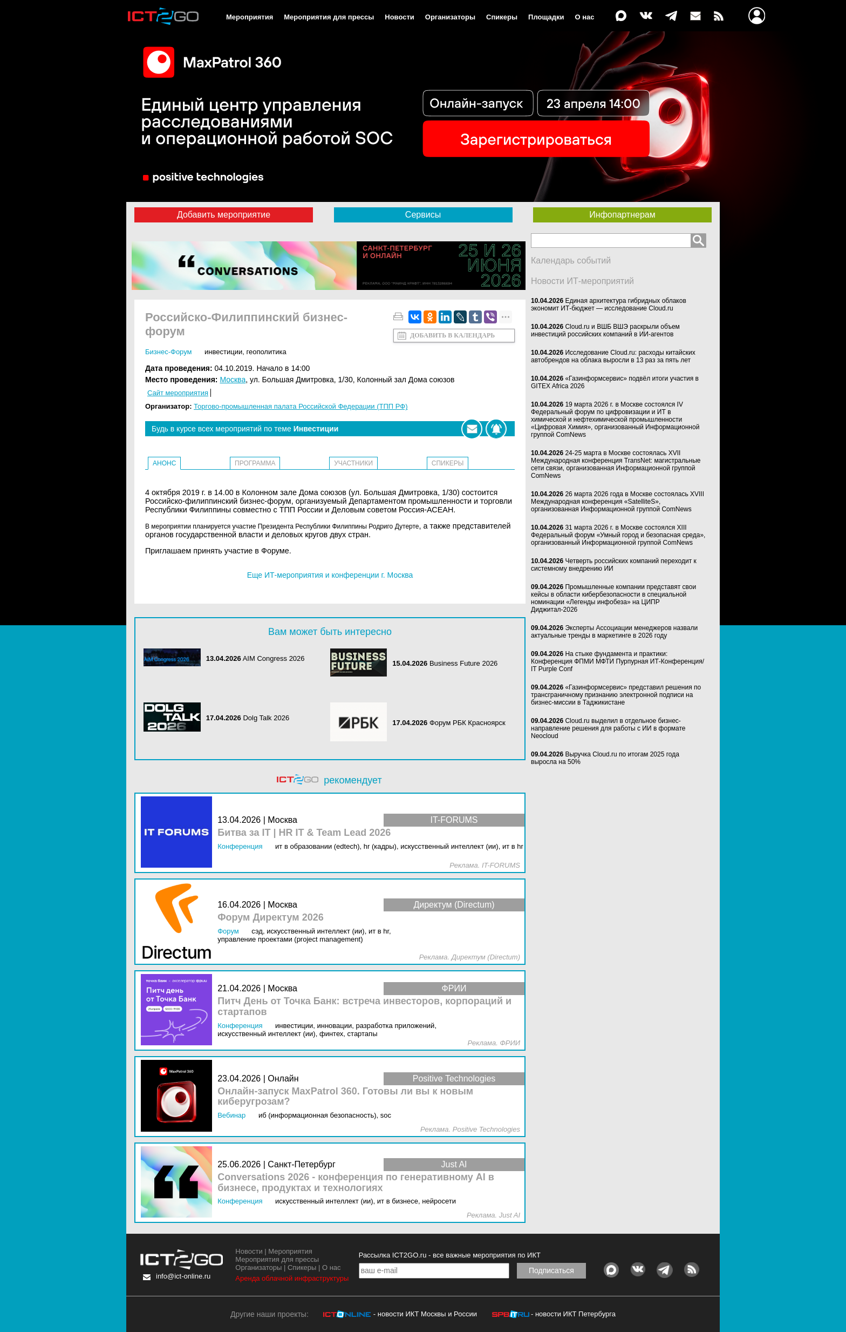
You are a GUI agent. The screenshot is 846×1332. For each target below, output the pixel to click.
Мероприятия (249, 17)
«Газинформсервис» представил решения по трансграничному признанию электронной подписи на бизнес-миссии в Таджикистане (616, 695)
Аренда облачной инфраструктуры (292, 1278)
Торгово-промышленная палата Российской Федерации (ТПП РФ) (300, 406)
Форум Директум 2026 (270, 917)
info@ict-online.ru (183, 1276)
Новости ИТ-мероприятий (582, 281)
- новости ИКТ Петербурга (573, 1314)
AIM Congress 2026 (274, 658)
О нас (585, 17)
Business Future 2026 (463, 663)
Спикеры (501, 17)
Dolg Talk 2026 (266, 718)
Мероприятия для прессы (329, 17)
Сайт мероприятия (177, 393)
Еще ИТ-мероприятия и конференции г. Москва (330, 575)
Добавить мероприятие (223, 214)
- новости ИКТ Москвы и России (425, 1314)
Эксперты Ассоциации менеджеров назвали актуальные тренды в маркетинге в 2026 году (614, 631)
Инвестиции (223, 352)
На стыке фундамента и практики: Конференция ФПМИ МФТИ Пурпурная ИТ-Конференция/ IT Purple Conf (617, 661)
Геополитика (266, 352)
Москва (232, 379)
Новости (399, 17)
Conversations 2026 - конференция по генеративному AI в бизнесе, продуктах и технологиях (355, 1182)
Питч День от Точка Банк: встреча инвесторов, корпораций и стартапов (364, 1006)
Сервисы (423, 214)
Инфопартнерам (622, 214)
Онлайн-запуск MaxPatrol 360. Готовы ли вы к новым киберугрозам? (345, 1096)
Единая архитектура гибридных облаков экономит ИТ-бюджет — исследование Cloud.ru (608, 304)
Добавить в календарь (452, 335)
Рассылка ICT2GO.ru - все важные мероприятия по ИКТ (450, 1255)
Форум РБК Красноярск (467, 723)
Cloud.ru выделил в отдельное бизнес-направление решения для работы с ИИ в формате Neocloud (608, 728)
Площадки (546, 17)
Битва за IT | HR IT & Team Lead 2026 (304, 833)
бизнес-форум (168, 352)
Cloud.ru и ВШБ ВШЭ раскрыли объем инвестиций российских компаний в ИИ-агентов (605, 330)
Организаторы (450, 17)
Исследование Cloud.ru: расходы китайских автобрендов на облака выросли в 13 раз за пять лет (613, 356)
